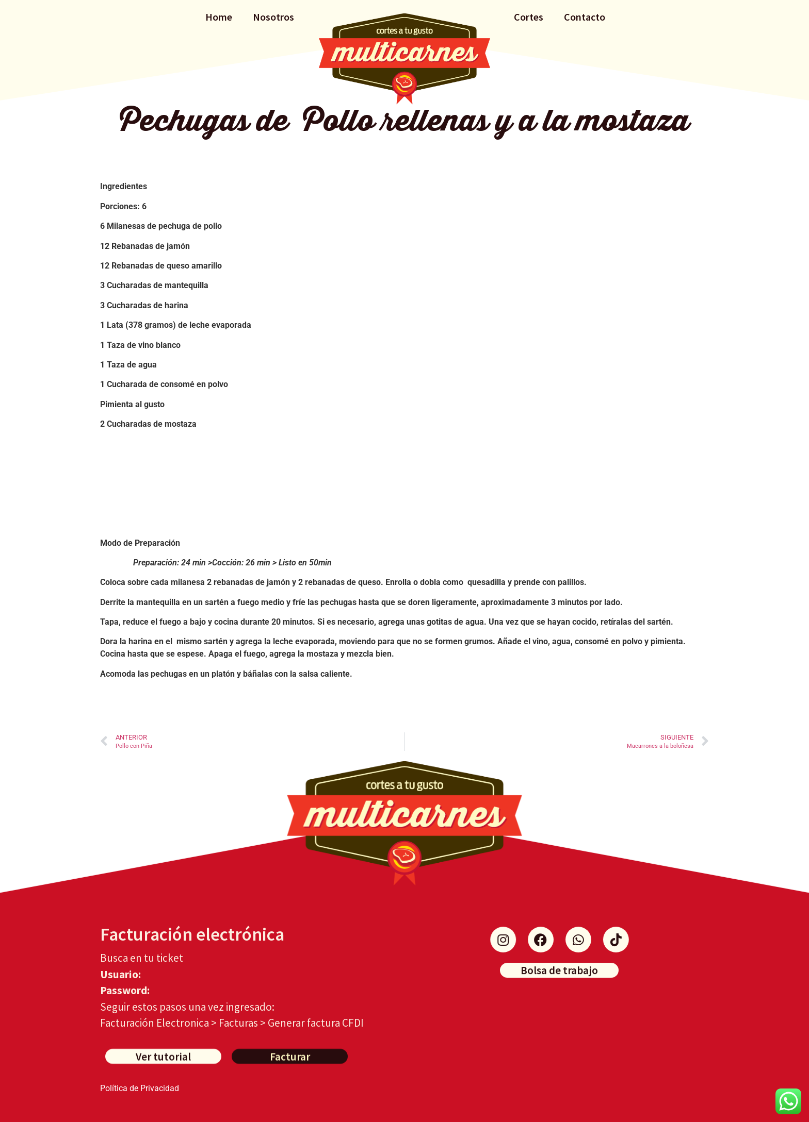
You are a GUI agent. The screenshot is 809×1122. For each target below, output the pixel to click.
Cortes (528, 16)
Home (218, 16)
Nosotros (273, 16)
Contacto (584, 16)
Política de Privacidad (139, 1088)
